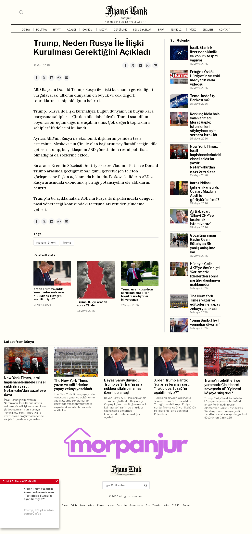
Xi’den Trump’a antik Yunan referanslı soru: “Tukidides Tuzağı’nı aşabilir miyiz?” (49, 294)
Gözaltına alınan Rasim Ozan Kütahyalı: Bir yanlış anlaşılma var (203, 243)
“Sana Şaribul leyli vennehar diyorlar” (205, 322)
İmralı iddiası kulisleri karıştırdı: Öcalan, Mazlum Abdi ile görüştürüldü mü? (204, 191)
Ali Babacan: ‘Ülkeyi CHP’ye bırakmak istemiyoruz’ (202, 217)
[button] (146, 485)
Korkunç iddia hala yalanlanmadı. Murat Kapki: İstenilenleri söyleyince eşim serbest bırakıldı (205, 124)
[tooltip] (125, 65)
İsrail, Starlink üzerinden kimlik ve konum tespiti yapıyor (204, 54)
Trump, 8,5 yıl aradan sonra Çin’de (92, 303)
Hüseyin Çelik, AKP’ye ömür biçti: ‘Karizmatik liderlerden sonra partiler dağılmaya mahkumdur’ (205, 274)
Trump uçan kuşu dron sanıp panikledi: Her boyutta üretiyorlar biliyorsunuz (137, 294)
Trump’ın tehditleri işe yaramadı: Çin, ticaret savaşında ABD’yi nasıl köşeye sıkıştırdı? (222, 386)
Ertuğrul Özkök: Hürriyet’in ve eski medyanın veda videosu (205, 78)
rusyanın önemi (46, 242)
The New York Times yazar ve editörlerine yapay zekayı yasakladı (205, 302)
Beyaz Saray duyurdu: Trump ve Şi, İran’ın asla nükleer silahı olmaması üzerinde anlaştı (123, 386)
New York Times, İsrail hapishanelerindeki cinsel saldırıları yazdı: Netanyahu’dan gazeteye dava (205, 159)
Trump (67, 242)
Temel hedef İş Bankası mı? (202, 98)
